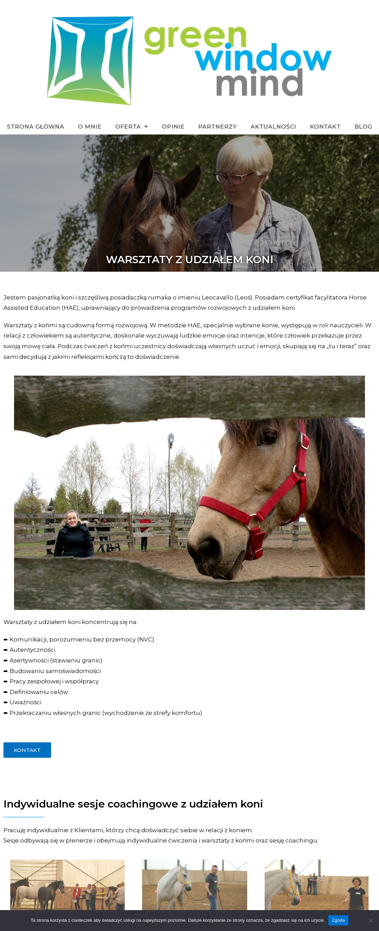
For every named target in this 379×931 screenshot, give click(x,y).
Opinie (173, 126)
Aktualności (273, 126)
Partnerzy (217, 126)
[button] (27, 750)
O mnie (89, 126)
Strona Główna (35, 126)
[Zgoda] (370, 920)
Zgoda (338, 920)
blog (363, 126)
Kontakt (325, 126)
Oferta (131, 126)
